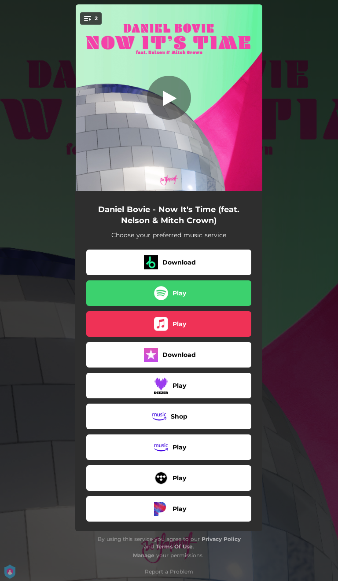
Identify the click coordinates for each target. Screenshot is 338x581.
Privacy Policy (221, 539)
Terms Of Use (174, 546)
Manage (143, 555)
